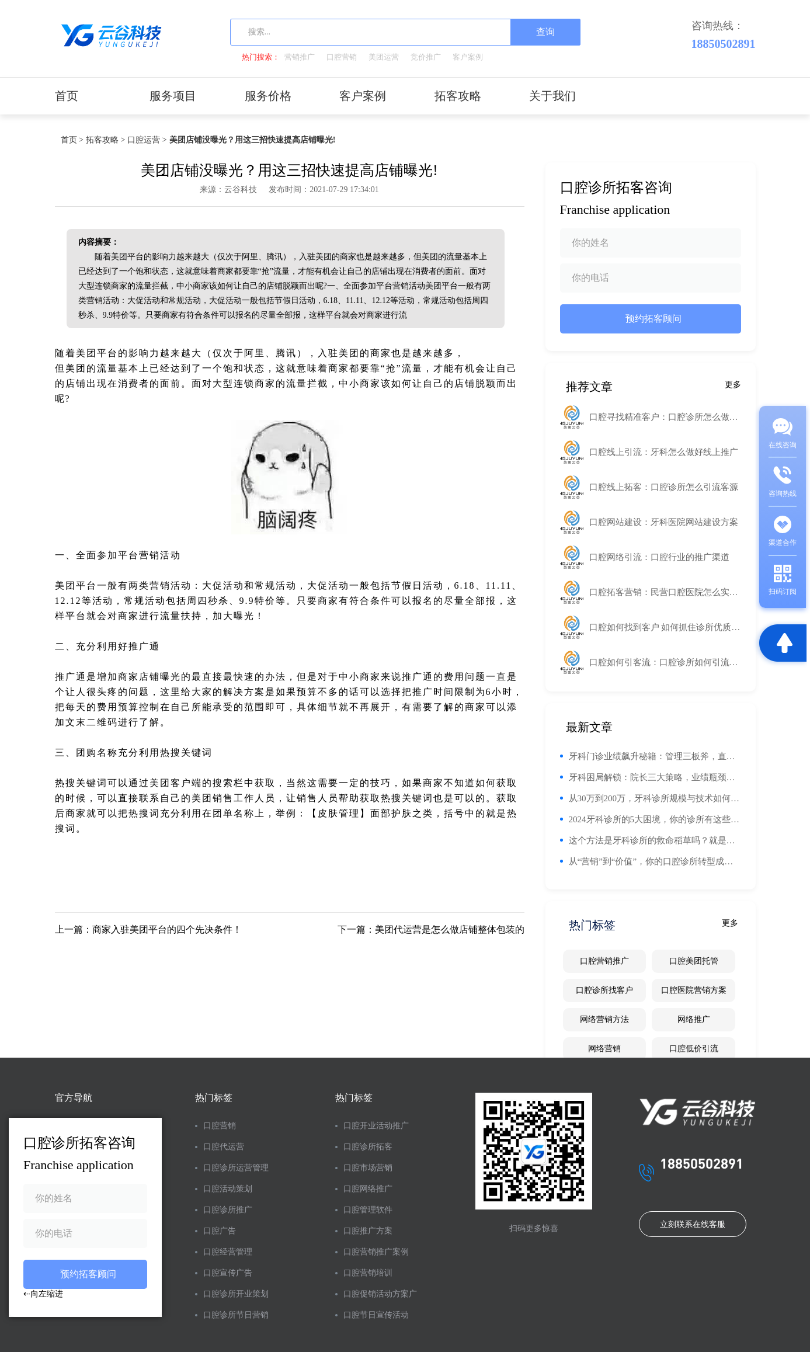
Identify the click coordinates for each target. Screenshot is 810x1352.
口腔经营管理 (227, 1251)
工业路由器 (498, 353)
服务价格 (268, 95)
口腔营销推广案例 (376, 1251)
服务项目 (173, 95)
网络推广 (693, 1019)
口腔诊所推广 (227, 1209)
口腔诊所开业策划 (236, 1294)
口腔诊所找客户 (604, 990)
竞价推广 (426, 57)
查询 (545, 32)
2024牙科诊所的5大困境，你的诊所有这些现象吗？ (655, 819)
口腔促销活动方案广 (380, 1294)
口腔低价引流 (693, 1048)
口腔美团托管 (693, 961)
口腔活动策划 (227, 1188)
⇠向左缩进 (43, 1293)
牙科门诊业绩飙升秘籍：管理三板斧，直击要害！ (655, 756)
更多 (733, 384)
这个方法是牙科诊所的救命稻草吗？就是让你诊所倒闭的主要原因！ (655, 840)
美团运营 (384, 57)
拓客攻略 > (105, 139)
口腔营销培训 (367, 1272)
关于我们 (552, 95)
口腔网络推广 (367, 1188)
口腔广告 (219, 1230)
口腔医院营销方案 (693, 990)
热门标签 (213, 1098)
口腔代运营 (223, 1146)
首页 (66, 95)
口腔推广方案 (367, 1230)
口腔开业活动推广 (376, 1125)
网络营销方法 (604, 1019)
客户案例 (468, 57)
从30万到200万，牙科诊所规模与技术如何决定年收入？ (655, 798)
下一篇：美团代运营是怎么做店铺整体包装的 (431, 929)
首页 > (72, 139)
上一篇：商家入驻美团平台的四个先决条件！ (148, 929)
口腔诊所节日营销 (236, 1315)
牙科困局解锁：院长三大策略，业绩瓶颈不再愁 (655, 777)
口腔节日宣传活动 (376, 1315)
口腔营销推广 (604, 961)
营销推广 (299, 57)
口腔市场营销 (367, 1167)
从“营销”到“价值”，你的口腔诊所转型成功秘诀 (655, 861)
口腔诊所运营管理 (236, 1167)
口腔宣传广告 (227, 1272)
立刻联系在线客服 (692, 1224)
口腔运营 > (146, 139)
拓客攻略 (457, 95)
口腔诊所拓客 (367, 1146)
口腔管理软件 (367, 1209)
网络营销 (604, 1048)
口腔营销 (341, 57)
